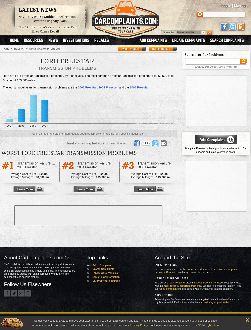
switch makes (161, 48)
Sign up (240, 5)
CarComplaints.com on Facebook (7, 293)
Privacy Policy (139, 325)
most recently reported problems (182, 285)
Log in (226, 5)
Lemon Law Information (105, 277)
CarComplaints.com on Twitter (14, 293)
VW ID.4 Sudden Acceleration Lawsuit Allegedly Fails (54, 19)
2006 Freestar (139, 87)
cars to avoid (177, 282)
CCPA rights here (209, 325)
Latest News (37, 10)
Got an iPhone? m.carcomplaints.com (27, 293)
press (190, 269)
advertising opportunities (215, 302)
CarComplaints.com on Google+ (21, 293)
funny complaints (169, 288)
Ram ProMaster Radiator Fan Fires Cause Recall (54, 29)
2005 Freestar (87, 87)
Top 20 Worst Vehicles (105, 273)
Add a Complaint (101, 265)
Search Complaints (103, 269)
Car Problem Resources (106, 280)
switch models (130, 48)
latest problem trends (208, 282)
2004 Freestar (108, 87)
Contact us (172, 272)
